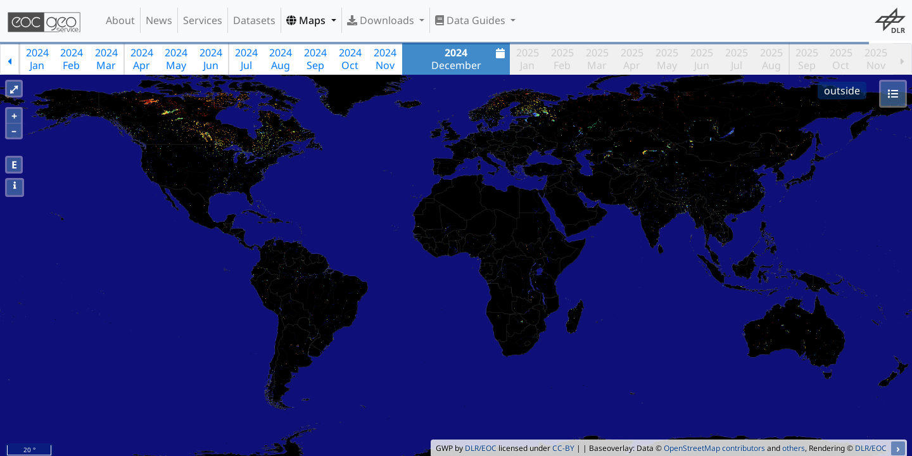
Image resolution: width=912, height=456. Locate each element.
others (793, 448)
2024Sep (315, 59)
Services (202, 20)
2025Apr (632, 59)
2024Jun (211, 59)
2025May (667, 59)
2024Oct (350, 59)
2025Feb (562, 59)
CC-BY (563, 448)
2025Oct (841, 59)
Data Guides (471, 20)
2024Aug (280, 59)
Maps (307, 20)
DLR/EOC (481, 448)
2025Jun (701, 59)
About (120, 20)
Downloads (382, 20)
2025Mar (597, 59)
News (159, 20)
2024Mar (106, 59)
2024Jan (37, 59)
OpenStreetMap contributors (714, 448)
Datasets (254, 20)
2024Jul (246, 59)
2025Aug (771, 59)
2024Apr (141, 59)
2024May (176, 59)
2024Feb (71, 59)
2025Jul (736, 59)
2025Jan (527, 59)
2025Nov (875, 59)
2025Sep (806, 59)
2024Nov (385, 59)
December (470, 59)
